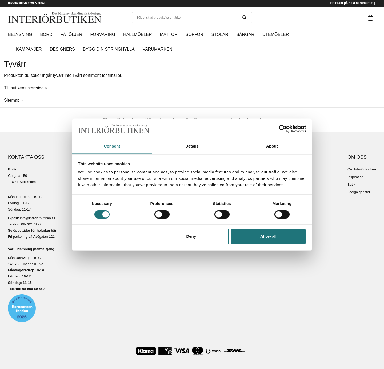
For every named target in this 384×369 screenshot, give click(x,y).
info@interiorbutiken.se (37, 218)
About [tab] (272, 146)
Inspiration (355, 177)
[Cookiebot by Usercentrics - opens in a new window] (282, 129)
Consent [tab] (112, 146)
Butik (351, 184)
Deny (191, 236)
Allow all (268, 236)
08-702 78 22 (31, 224)
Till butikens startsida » (25, 88)
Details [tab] (192, 146)
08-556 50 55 (32, 289)
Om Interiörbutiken (361, 169)
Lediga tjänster (358, 192)
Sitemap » (13, 100)
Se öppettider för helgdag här (32, 230)
